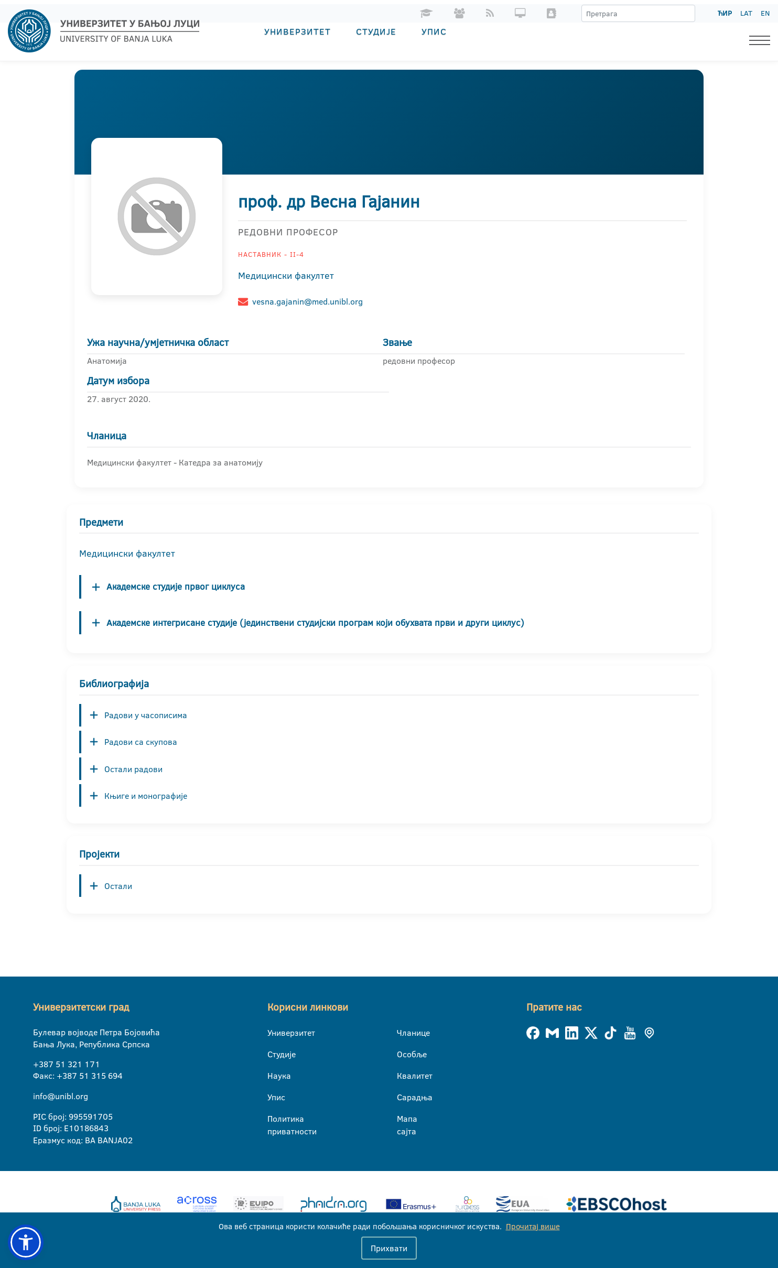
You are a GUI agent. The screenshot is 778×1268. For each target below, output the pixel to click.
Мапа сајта (403, 1119)
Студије (376, 31)
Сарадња (403, 1097)
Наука (273, 1075)
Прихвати (389, 1248)
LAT (746, 13)
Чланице (403, 1032)
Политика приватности (273, 1119)
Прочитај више (533, 1226)
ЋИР (725, 13)
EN (765, 13)
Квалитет (403, 1075)
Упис (434, 31)
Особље (403, 1054)
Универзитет (297, 31)
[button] (25, 1242)
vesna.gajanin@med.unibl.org (307, 301)
